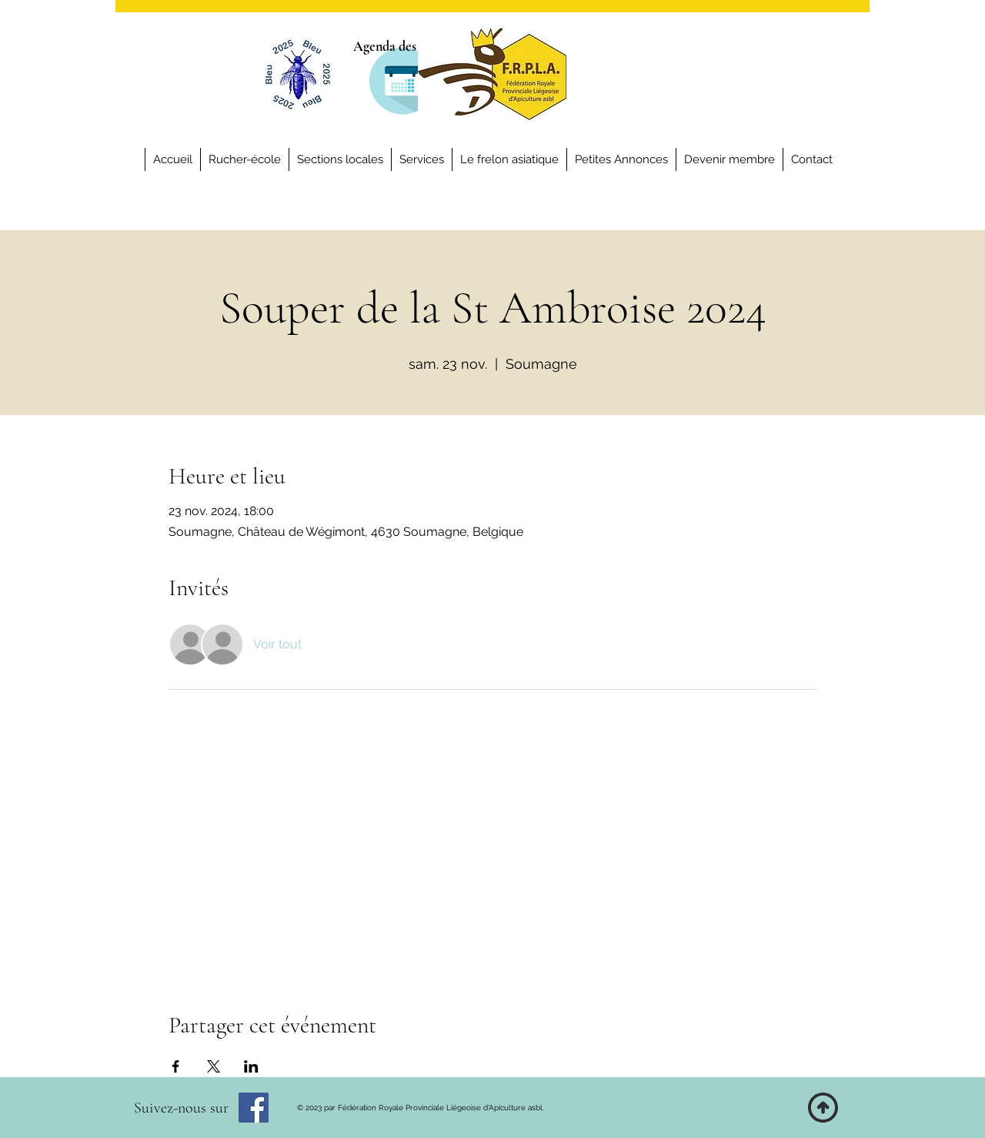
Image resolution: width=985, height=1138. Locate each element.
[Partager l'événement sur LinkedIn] (251, 1066)
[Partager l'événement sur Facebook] (176, 1066)
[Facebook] (254, 1108)
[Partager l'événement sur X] (213, 1066)
